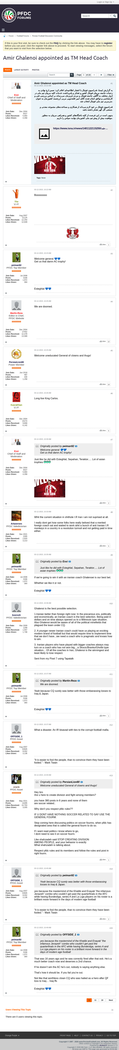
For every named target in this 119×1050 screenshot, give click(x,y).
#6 (112, 393)
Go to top (111, 1035)
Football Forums (23, 36)
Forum (11, 36)
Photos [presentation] (35, 70)
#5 (112, 351)
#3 (112, 254)
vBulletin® (103, 1045)
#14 (111, 869)
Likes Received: (13, 116)
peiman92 (16, 265)
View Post (76, 446)
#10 (111, 604)
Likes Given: (11, 118)
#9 (112, 555)
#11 (111, 674)
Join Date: (10, 111)
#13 (111, 775)
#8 (112, 512)
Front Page (65, 1035)
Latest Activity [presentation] (21, 70)
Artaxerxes (16, 523)
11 (95, 1000)
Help (76, 1035)
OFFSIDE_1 (16, 736)
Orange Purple (12, 1035)
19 (102, 1000)
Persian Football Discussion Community (47, 36)
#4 (112, 302)
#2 (112, 190)
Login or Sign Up (105, 2)
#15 (111, 928)
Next (111, 1000)
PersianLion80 (16, 362)
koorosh (16, 615)
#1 (112, 83)
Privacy (99, 1035)
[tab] (7, 70)
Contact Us (87, 1035)
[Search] (96, 16)
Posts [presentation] (8, 70)
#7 (112, 440)
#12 (111, 725)
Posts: (8, 114)
